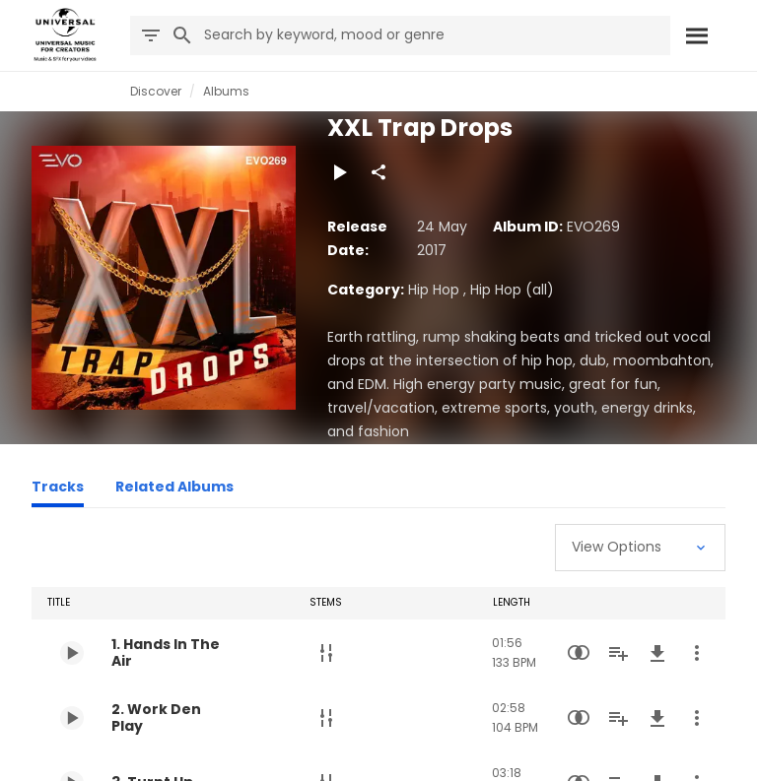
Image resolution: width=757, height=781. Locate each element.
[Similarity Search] (578, 653)
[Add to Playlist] (618, 653)
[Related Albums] (174, 489)
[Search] (696, 35)
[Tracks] (58, 489)
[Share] (378, 172)
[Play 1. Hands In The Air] (72, 653)
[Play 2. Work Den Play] (72, 718)
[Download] (657, 653)
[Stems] (326, 653)
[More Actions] (697, 653)
